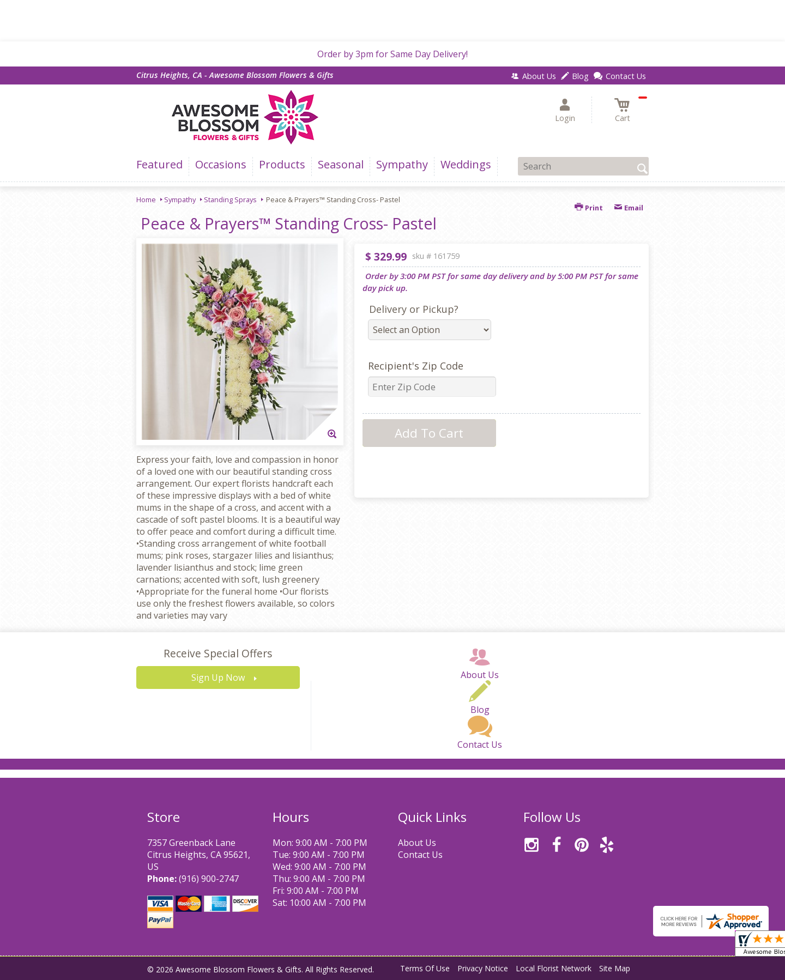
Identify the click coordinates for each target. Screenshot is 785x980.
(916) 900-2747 (209, 879)
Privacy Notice (482, 968)
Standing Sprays (230, 199)
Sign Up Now (218, 677)
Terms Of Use (425, 968)
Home (146, 199)
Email (628, 208)
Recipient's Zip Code (415, 365)
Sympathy (180, 199)
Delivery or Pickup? (413, 309)
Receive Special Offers (218, 653)
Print (589, 208)
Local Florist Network (553, 968)
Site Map (614, 968)
